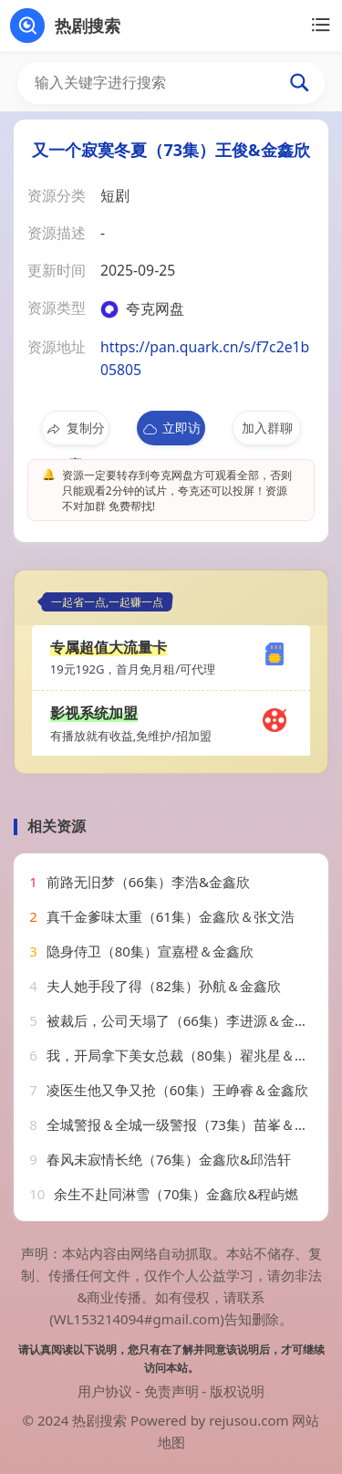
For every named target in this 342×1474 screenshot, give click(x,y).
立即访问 (171, 432)
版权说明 (237, 1391)
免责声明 (171, 1391)
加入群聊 (267, 427)
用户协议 (105, 1391)
